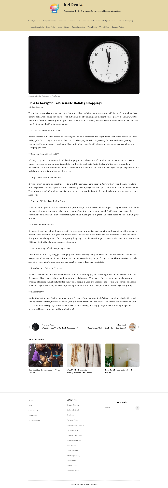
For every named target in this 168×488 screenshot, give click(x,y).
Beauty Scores (34, 21)
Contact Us (33, 410)
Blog (30, 405)
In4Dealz (72, 4)
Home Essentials (37, 27)
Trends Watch (118, 27)
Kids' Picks (71, 445)
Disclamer (33, 415)
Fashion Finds (74, 21)
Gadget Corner (108, 21)
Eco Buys (62, 21)
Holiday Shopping (125, 21)
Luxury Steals (63, 27)
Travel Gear (104, 27)
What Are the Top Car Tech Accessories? (60, 328)
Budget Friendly (49, 21)
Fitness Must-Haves (91, 21)
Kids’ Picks (50, 27)
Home (31, 400)
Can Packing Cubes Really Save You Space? (106, 328)
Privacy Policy (34, 420)
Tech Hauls (92, 27)
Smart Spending (78, 27)
